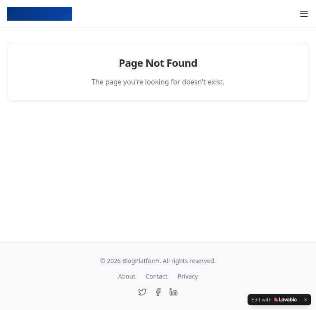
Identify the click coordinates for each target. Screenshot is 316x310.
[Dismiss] (306, 299)
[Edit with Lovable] (274, 299)
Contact (156, 276)
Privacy (188, 276)
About (126, 276)
